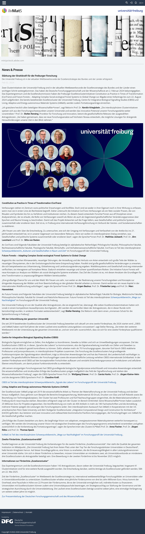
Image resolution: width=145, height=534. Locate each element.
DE (141, 2)
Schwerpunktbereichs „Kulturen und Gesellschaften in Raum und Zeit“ (34, 250)
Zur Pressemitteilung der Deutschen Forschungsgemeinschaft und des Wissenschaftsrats (43, 496)
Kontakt (29, 512)
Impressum (6, 512)
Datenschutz (18, 512)
